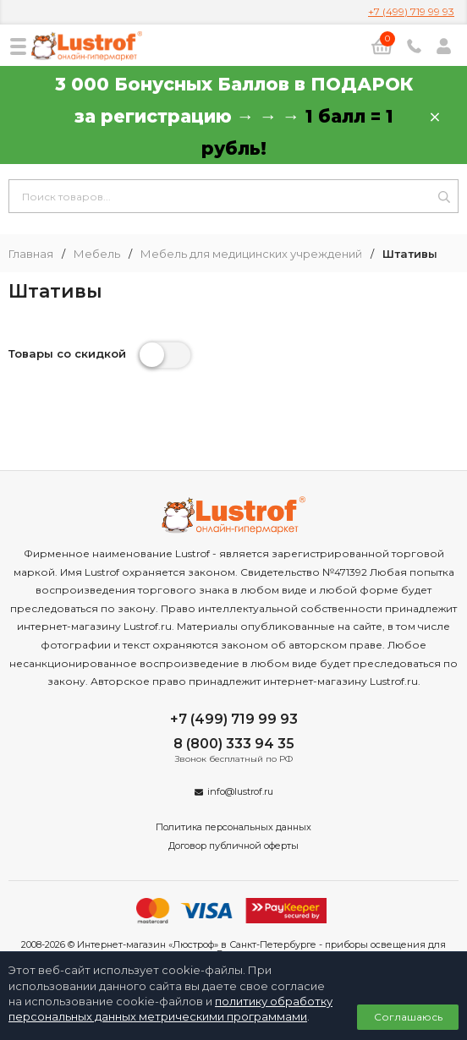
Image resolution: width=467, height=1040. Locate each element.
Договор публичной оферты (233, 845)
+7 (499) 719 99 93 (411, 11)
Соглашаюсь (408, 1016)
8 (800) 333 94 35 (233, 744)
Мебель (97, 254)
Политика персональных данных (233, 827)
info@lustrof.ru (240, 791)
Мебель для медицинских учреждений (251, 254)
